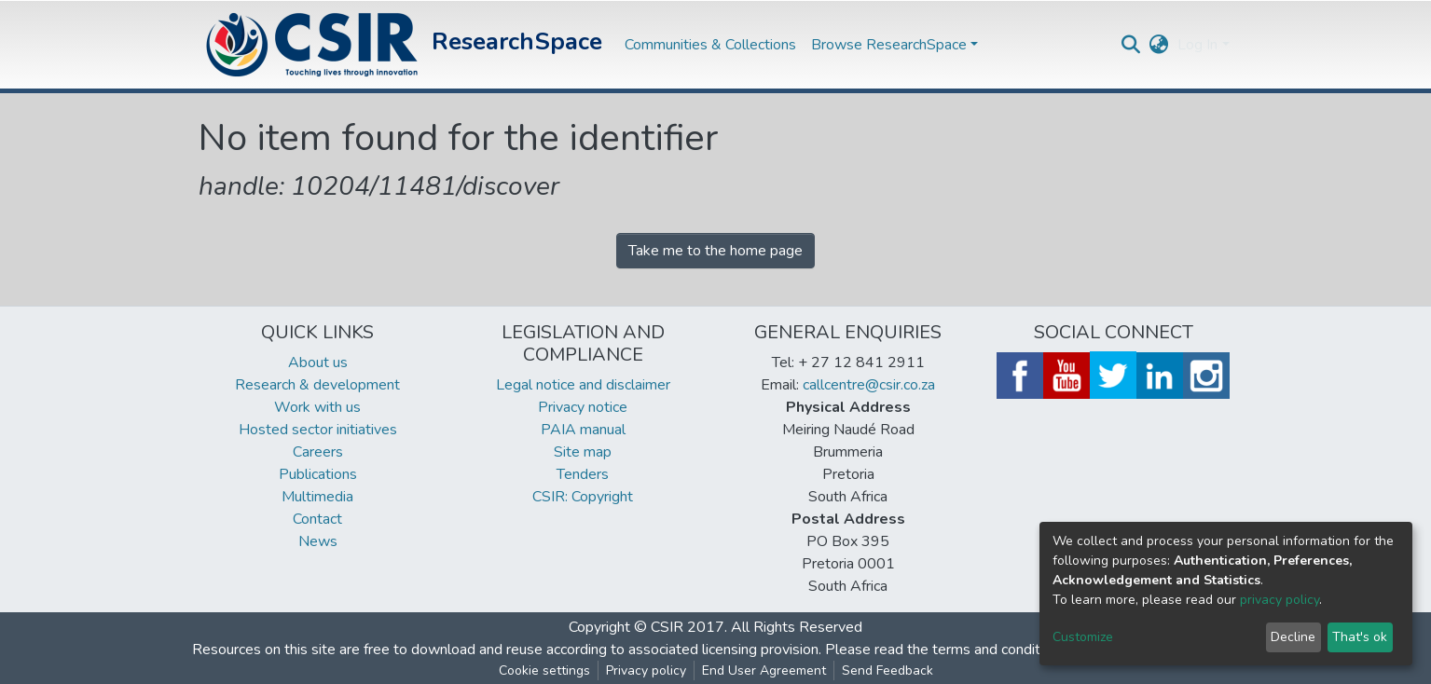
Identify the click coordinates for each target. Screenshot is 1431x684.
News (317, 541)
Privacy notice (582, 407)
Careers (318, 452)
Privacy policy (646, 670)
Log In (1197, 44)
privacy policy (1279, 600)
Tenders (583, 474)
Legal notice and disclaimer (583, 385)
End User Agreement (764, 670)
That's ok (1359, 637)
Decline (1293, 637)
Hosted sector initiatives (318, 429)
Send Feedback (887, 670)
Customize (1083, 637)
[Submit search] (1130, 45)
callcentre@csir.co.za (869, 385)
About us (318, 362)
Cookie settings (544, 670)
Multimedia (317, 496)
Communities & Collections (710, 44)
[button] (1158, 45)
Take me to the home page (715, 250)
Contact (317, 519)
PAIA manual (583, 429)
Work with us (317, 407)
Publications (318, 474)
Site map (583, 452)
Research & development (317, 385)
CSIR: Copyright (582, 496)
